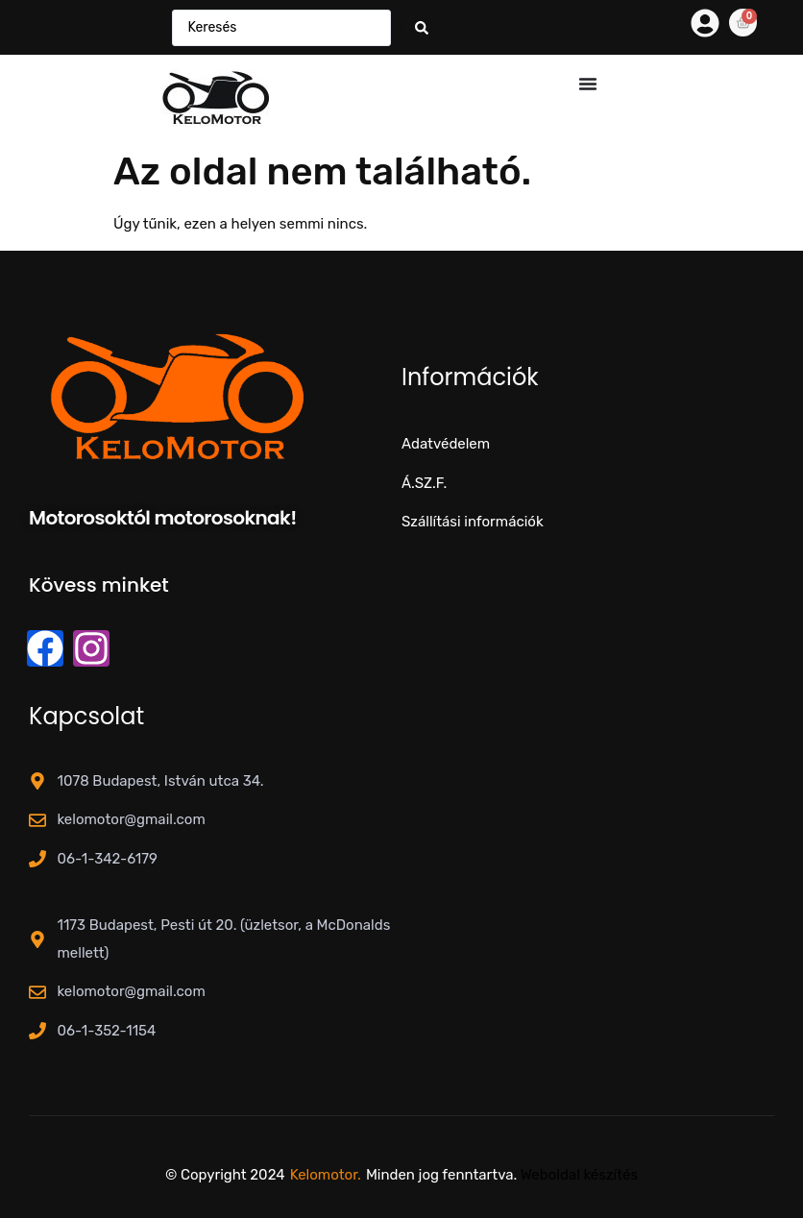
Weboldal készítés (579, 1174)
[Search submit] (422, 28)
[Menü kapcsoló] (587, 83)
